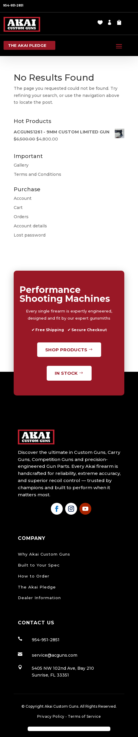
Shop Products (66, 349)
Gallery (21, 165)
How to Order (33, 576)
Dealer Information (39, 597)
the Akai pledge (27, 45)
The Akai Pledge (37, 587)
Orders (21, 216)
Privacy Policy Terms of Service (69, 716)
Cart (18, 207)
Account (23, 198)
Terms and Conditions (37, 174)
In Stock (66, 373)
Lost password (30, 235)
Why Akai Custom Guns (44, 554)
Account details (30, 226)
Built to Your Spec (39, 565)
